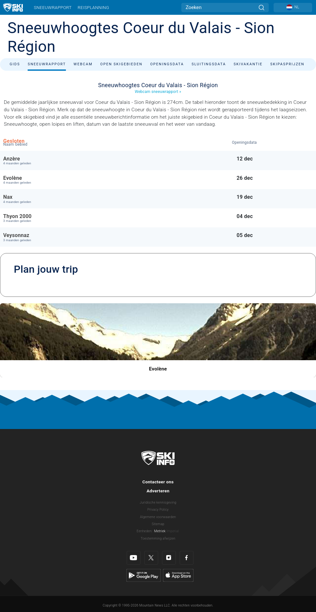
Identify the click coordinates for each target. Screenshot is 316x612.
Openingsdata (167, 64)
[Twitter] (151, 558)
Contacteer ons (158, 481)
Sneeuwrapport (53, 7)
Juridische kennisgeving (158, 502)
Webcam (83, 64)
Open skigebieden (121, 64)
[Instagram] (169, 558)
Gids (15, 64)
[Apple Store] (178, 575)
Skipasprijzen (287, 64)
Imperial (173, 531)
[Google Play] (143, 575)
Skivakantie (248, 64)
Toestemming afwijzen (158, 538)
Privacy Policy (158, 509)
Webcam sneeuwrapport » (158, 91)
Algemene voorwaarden (158, 517)
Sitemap (158, 524)
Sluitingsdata (209, 64)
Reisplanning (93, 7)
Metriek (160, 531)
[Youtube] (133, 558)
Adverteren (158, 490)
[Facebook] (187, 558)
